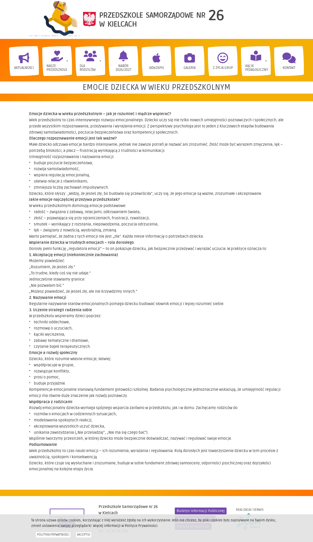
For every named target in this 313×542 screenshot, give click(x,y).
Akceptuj (83, 536)
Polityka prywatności (53, 536)
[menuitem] (24, 61)
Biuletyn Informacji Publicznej (201, 511)
